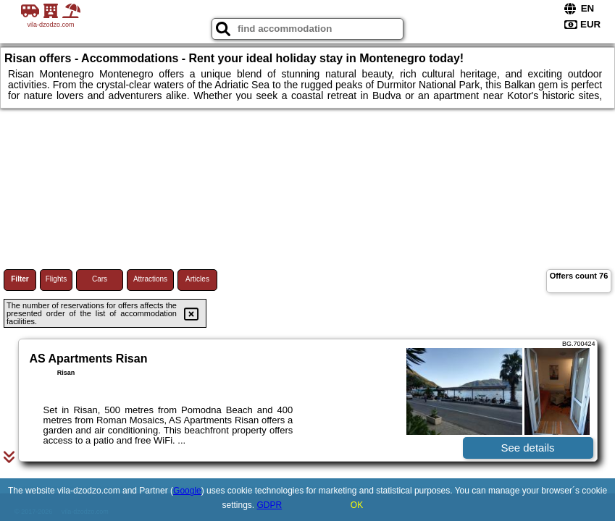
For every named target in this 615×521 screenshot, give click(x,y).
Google (187, 491)
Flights (56, 279)
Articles (197, 279)
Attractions (150, 279)
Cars (99, 279)
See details (527, 447)
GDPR (270, 505)
